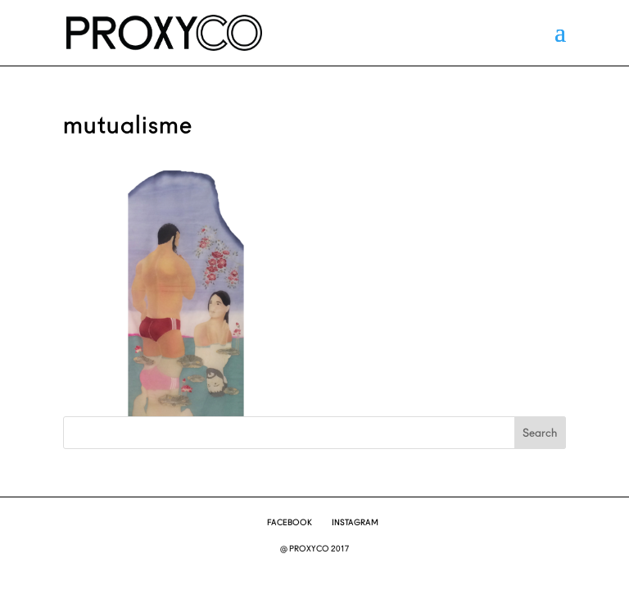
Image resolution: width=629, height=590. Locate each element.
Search (540, 432)
